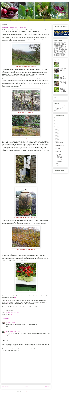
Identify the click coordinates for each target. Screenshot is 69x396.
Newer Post (5, 386)
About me (41, 20)
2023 (56, 121)
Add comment (6, 340)
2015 (56, 133)
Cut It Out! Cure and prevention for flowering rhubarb (63, 63)
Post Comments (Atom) (29, 392)
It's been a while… (59, 161)
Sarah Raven (13, 312)
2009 (56, 165)
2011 (56, 139)
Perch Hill (8, 312)
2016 (56, 132)
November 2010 (59, 142)
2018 (56, 129)
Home (5, 20)
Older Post (47, 386)
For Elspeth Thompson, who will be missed (59, 156)
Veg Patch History (13, 20)
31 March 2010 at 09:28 (15, 331)
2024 (56, 120)
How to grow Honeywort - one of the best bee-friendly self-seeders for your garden (63, 77)
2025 (56, 118)
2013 (56, 136)
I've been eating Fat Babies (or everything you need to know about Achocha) (63, 89)
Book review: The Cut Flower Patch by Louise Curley (63, 82)
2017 (56, 130)
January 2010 (58, 163)
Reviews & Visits (23, 20)
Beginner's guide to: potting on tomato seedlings (63, 69)
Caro (7, 331)
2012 (56, 138)
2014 (56, 135)
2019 (56, 127)
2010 (56, 141)
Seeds (17, 312)
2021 (56, 124)
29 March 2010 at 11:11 (12, 322)
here (15, 297)
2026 (56, 117)
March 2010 (58, 154)
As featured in (33, 20)
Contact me (48, 20)
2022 (56, 123)
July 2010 (58, 148)
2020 (56, 126)
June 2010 (58, 149)
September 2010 (59, 145)
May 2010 (58, 151)
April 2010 (58, 152)
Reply (7, 326)
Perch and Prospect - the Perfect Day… (59, 159)
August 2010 (58, 146)
